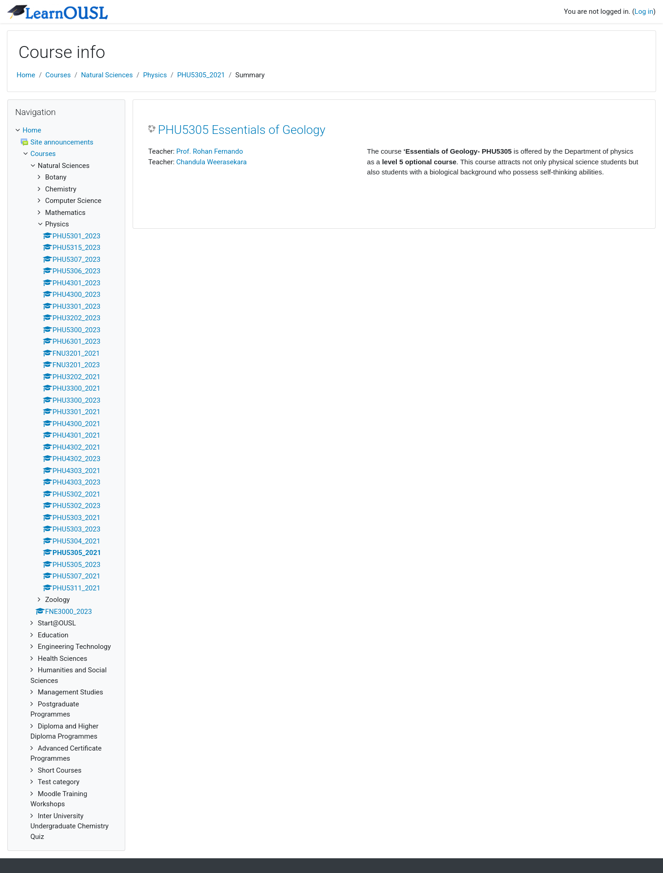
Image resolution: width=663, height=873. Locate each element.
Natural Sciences (107, 75)
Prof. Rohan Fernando (209, 151)
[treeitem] (66, 483)
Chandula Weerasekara (211, 162)
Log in (643, 11)
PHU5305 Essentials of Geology (242, 130)
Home (26, 75)
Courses (58, 75)
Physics (155, 75)
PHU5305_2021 (201, 75)
